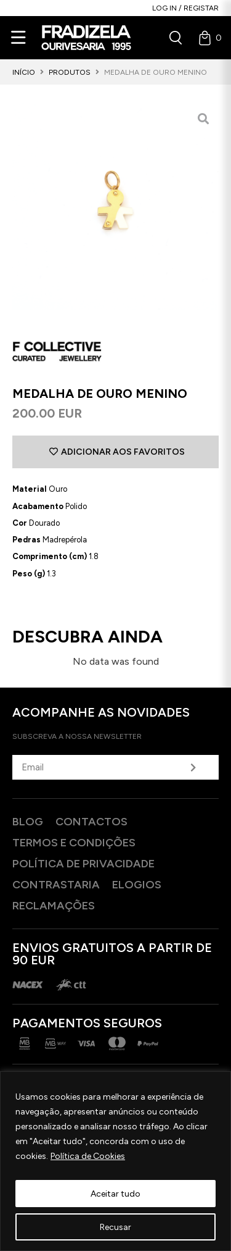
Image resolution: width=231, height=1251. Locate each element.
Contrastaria (56, 884)
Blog (27, 821)
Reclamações (53, 905)
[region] (115, 1161)
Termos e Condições (74, 842)
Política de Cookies (88, 1156)
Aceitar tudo (115, 1193)
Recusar (115, 1226)
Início (23, 72)
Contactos (91, 821)
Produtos (70, 72)
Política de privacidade (83, 863)
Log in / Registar (185, 8)
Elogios (136, 884)
